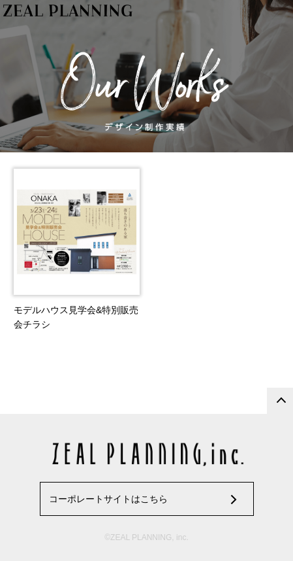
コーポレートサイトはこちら (108, 499)
